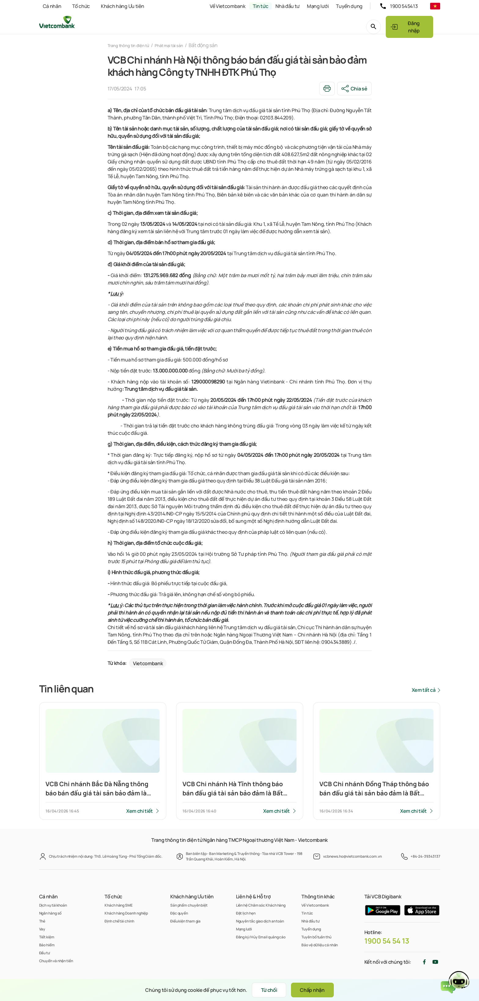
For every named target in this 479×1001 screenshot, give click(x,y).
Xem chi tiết (138, 812)
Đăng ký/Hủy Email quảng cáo (261, 937)
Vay (42, 929)
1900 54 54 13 (386, 941)
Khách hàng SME (119, 905)
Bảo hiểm (47, 945)
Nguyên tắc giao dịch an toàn (260, 921)
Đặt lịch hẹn (246, 913)
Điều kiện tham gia (185, 921)
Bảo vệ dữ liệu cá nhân (319, 945)
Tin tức (260, 6)
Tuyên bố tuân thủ (316, 937)
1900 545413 (404, 6)
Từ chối (264, 990)
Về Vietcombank (227, 6)
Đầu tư (44, 952)
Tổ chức (81, 6)
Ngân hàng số (50, 913)
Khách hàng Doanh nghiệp (126, 913)
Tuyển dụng (349, 6)
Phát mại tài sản (181, 45)
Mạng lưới (318, 6)
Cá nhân (52, 6)
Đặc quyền (179, 913)
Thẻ (42, 921)
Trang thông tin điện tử (133, 45)
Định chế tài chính (119, 921)
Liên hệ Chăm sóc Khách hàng (261, 905)
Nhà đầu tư (287, 6)
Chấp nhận (316, 990)
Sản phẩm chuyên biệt (189, 905)
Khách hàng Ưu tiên (122, 6)
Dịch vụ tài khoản (53, 905)
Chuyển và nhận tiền (56, 960)
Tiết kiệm (46, 937)
